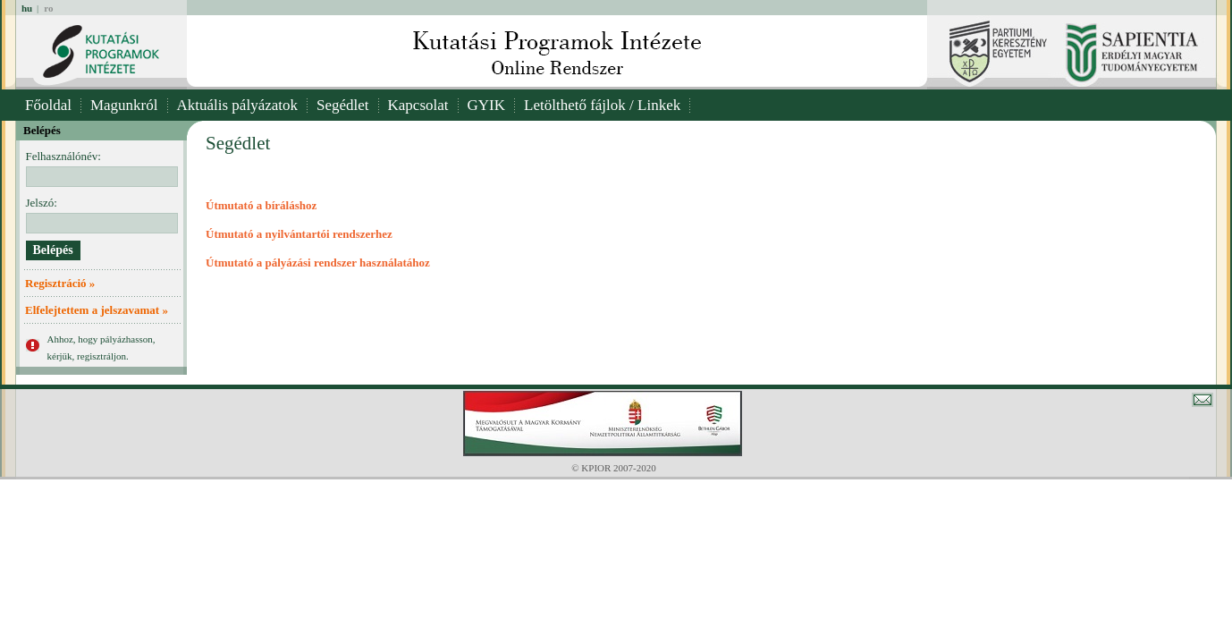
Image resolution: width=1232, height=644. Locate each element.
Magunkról (124, 105)
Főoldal (48, 105)
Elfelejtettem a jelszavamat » (96, 310)
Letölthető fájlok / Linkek (602, 105)
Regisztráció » (60, 283)
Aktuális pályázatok (238, 105)
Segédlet (342, 105)
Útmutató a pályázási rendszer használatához (318, 262)
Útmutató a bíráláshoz (261, 205)
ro (48, 8)
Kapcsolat (418, 105)
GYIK (487, 105)
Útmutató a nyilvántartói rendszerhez (299, 234)
